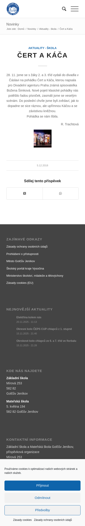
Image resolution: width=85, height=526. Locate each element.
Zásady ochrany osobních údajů (53, 520)
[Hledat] (62, 9)
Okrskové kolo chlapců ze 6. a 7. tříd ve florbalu (46, 340)
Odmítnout (42, 498)
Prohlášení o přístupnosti (22, 254)
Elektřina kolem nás (29, 317)
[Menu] (72, 9)
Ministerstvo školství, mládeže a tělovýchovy (34, 275)
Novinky (12, 24)
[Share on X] (25, 193)
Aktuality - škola (42, 48)
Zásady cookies (22, 520)
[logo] (35, 9)
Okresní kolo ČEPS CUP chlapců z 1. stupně (44, 329)
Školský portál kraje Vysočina (25, 268)
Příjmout (42, 485)
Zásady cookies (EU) (19, 282)
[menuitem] (62, 9)
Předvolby (42, 510)
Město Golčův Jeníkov (20, 261)
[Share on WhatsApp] (61, 193)
